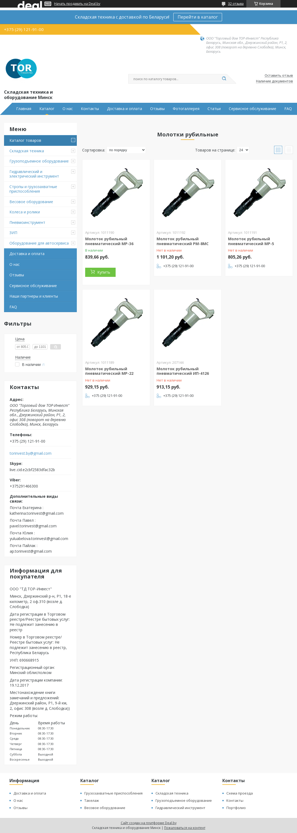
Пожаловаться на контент (184, 827)
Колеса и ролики (24, 211)
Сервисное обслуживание (252, 109)
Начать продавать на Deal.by (77, 4)
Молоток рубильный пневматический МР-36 (109, 241)
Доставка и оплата (124, 109)
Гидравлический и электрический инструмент (34, 174)
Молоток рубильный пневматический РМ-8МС (183, 241)
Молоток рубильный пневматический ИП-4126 (183, 371)
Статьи (214, 109)
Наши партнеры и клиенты (33, 296)
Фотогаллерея (186, 109)
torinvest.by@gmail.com (30, 453)
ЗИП (13, 232)
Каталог (46, 109)
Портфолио (236, 807)
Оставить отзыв (279, 75)
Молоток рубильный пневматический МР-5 (251, 241)
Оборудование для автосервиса (39, 243)
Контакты (90, 109)
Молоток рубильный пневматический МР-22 (109, 371)
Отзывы (157, 109)
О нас (68, 109)
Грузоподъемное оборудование (39, 161)
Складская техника (26, 150)
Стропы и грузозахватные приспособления (33, 189)
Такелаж (91, 800)
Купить (103, 272)
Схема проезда (239, 793)
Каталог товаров (25, 140)
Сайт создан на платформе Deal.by (149, 823)
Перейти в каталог (198, 17)
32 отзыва (236, 3)
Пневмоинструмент (27, 222)
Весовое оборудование (31, 201)
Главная (23, 109)
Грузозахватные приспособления (113, 793)
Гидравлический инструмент (180, 807)
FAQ (288, 109)
